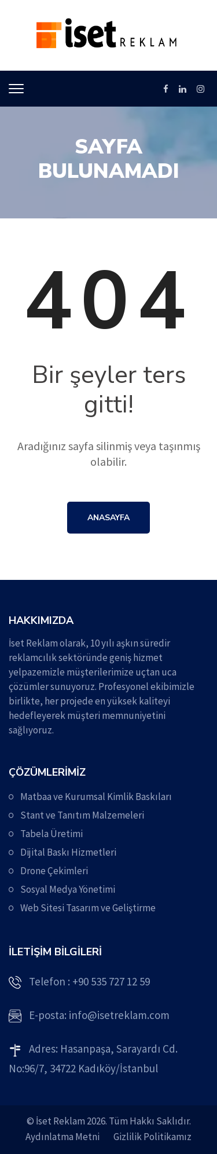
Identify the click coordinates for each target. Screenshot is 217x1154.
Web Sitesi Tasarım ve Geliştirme (88, 907)
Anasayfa (108, 517)
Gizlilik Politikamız (152, 1136)
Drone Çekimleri (54, 870)
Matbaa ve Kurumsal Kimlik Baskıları (96, 796)
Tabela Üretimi (51, 833)
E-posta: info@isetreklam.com (99, 1015)
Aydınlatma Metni (62, 1136)
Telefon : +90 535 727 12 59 (89, 981)
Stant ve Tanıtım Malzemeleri (82, 815)
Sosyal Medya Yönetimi (67, 889)
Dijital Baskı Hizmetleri (68, 852)
